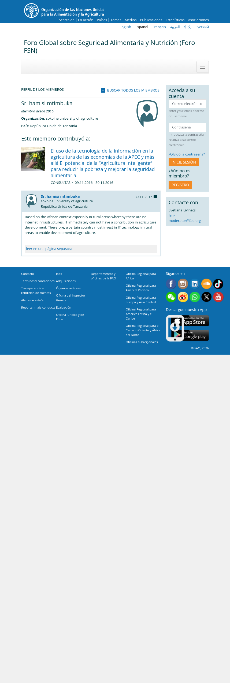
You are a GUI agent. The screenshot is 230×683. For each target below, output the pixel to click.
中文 (187, 26)
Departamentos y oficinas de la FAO (103, 276)
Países (102, 20)
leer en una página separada (49, 248)
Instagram (183, 284)
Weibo (183, 297)
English (125, 26)
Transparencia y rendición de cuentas (36, 290)
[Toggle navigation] (202, 67)
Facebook (171, 284)
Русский (202, 26)
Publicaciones (151, 20)
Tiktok (218, 284)
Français (159, 26)
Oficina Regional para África (141, 276)
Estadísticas (175, 20)
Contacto (27, 274)
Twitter (206, 297)
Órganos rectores (68, 288)
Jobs (59, 274)
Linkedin (195, 284)
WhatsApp (195, 297)
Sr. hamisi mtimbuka (60, 196)
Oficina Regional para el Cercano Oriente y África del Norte (143, 330)
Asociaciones (198, 20)
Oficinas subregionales (142, 342)
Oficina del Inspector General (70, 297)
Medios (130, 20)
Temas (115, 20)
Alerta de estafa (32, 300)
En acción (85, 20)
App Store (190, 321)
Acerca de (67, 20)
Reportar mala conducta (38, 307)
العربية (175, 26)
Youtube (218, 297)
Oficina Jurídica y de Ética (70, 317)
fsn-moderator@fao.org (185, 218)
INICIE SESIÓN (184, 162)
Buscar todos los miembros (133, 90)
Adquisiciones (66, 281)
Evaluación (63, 307)
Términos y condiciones (37, 281)
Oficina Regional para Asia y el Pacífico (141, 287)
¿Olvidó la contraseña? (187, 154)
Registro (180, 184)
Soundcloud (206, 284)
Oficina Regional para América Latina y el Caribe (141, 313)
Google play (190, 335)
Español (141, 26)
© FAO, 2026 (200, 348)
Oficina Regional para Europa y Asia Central (141, 299)
